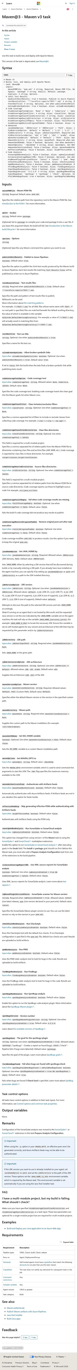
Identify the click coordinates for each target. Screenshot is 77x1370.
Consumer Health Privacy (12, 1366)
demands (23, 1265)
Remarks (7, 45)
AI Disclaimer (7, 1362)
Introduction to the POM (13, 203)
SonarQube (7, 841)
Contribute (45, 1362)
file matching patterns (33, 303)
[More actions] (72, 9)
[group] (38, 128)
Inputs (6, 38)
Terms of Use (32, 1366)
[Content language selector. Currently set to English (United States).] (13, 1357)
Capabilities (7, 1269)
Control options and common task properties (37, 1103)
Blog (34, 1362)
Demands (7, 1262)
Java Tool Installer (14, 1315)
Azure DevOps (16, 9)
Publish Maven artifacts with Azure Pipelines (26, 1311)
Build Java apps (13, 1318)
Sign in (72, 3)
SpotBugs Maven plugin (21, 1006)
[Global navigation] (2, 3)
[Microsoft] (38, 3)
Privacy (55, 1362)
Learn (5, 9)
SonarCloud (24, 841)
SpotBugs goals (53, 1054)
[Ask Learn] (67, 9)
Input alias (6, 356)
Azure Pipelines (32, 9)
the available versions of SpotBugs (28, 1028)
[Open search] (66, 3)
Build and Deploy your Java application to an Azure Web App (34, 1228)
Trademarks (44, 1366)
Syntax (6, 35)
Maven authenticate (15, 1308)
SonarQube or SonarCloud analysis (39, 844)
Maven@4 (43, 61)
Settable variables (10, 1284)
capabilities (48, 1262)
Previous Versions (22, 1362)
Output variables (10, 42)
